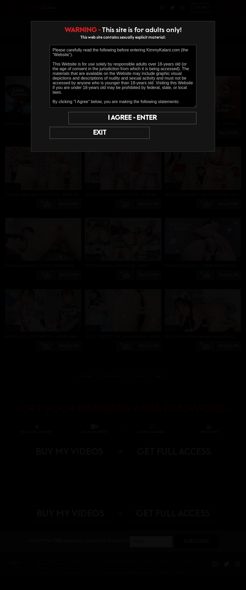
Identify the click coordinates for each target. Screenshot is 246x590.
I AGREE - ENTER (145, 119)
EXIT (68, 119)
